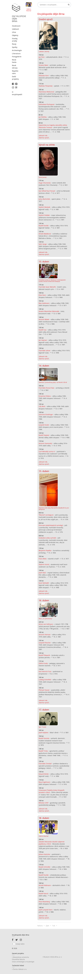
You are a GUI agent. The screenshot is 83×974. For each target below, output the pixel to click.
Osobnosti (16, 26)
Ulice (14, 32)
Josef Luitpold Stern (45, 910)
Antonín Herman (44, 635)
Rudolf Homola (44, 738)
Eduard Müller (44, 774)
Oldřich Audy (43, 663)
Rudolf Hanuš (43, 893)
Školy (14, 44)
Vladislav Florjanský (45, 86)
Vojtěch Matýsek (44, 207)
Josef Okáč (42, 573)
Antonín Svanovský (45, 443)
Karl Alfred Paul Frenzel (47, 191)
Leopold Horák (44, 425)
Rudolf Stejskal (44, 435)
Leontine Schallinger (46, 414)
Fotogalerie (16, 56)
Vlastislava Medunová (46, 92)
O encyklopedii (16, 93)
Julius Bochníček (44, 199)
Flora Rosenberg (44, 902)
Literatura (16, 53)
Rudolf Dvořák (44, 226)
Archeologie (16, 50)
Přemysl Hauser (44, 690)
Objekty (15, 35)
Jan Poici (42, 57)
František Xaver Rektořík (47, 287)
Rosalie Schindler (44, 867)
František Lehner (44, 351)
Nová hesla (14, 61)
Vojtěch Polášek (44, 215)
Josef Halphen (43, 733)
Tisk (53, 926)
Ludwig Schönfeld (45, 680)
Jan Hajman (43, 340)
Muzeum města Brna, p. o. (52, 957)
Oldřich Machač (28, 9)
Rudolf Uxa (42, 330)
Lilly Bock (42, 406)
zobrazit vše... (43, 135)
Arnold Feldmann (45, 885)
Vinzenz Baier (43, 65)
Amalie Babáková (45, 234)
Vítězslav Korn (44, 76)
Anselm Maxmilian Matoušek (49, 311)
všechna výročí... (44, 138)
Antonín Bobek (44, 319)
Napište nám (15, 72)
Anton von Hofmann (46, 624)
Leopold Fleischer (45, 643)
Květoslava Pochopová (46, 104)
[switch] (13, 944)
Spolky (14, 47)
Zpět (47, 926)
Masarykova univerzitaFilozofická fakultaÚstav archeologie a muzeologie (23, 959)
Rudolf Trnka (43, 751)
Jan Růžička (43, 117)
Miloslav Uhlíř (43, 803)
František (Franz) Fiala (46, 388)
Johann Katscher (44, 854)
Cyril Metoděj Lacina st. (47, 451)
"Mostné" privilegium (46, 515)
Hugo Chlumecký (45, 183)
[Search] (54, 4)
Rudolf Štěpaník (44, 655)
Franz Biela (42, 559)
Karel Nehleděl (44, 583)
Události (15, 29)
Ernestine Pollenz (45, 396)
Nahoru (40, 926)
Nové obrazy (14, 66)
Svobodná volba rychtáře (47, 538)
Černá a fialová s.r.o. (19, 969)
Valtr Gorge (43, 244)
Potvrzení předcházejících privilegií (51, 525)
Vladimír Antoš (44, 564)
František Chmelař (45, 764)
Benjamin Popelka (45, 550)
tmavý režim (20, 944)
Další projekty (15, 77)
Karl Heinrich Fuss (45, 671)
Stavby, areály (15, 39)
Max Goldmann (44, 303)
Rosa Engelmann (44, 782)
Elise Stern (42, 295)
